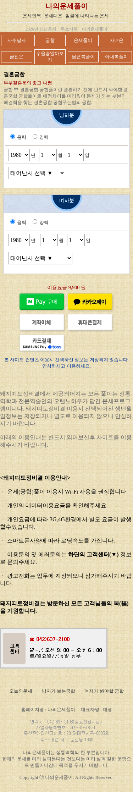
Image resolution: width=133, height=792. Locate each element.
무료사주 (69, 29)
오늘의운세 (20, 691)
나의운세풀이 (66, 6)
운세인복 (32, 15)
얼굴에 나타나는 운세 (87, 15)
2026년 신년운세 (41, 29)
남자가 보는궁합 (58, 691)
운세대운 (53, 15)
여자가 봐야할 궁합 (104, 691)
